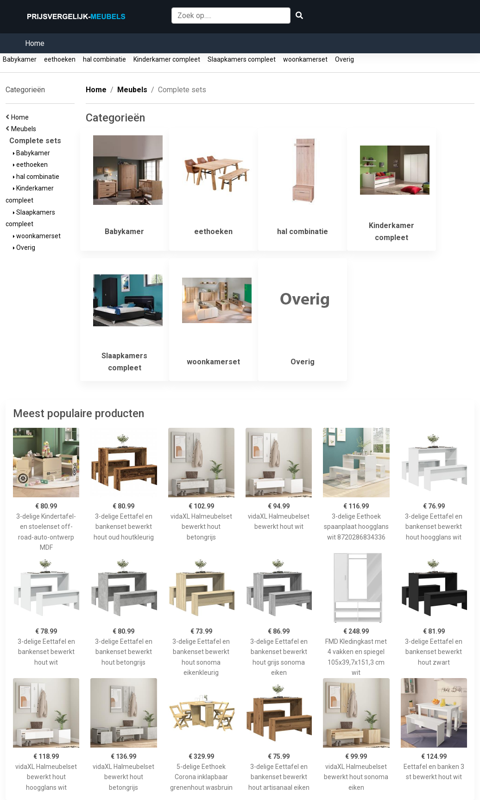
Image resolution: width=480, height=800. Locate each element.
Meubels (25, 129)
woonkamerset (305, 59)
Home (34, 43)
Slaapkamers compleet (241, 59)
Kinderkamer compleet (167, 59)
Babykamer (19, 59)
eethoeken (59, 59)
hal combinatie (104, 59)
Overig (344, 59)
